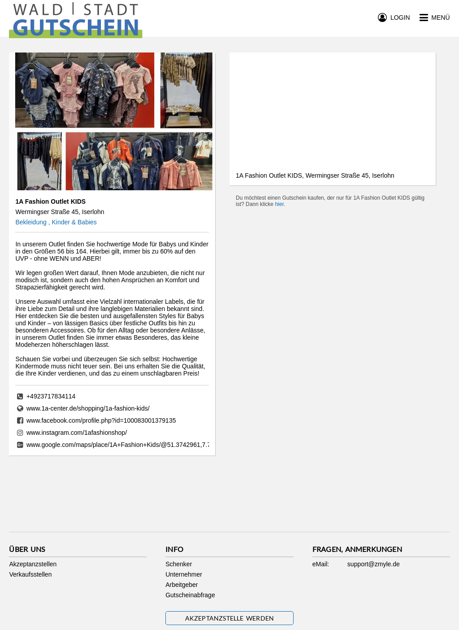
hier (279, 204)
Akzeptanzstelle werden (229, 618)
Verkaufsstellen (30, 574)
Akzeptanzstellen (32, 564)
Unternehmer (183, 574)
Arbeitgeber (181, 584)
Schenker (178, 564)
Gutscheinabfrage (190, 595)
